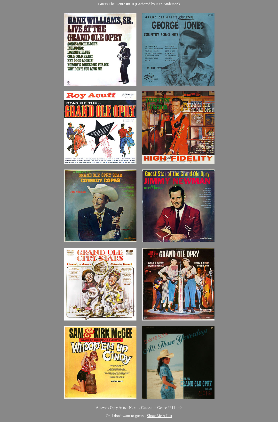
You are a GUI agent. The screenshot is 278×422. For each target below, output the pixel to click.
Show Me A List (159, 416)
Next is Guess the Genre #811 (152, 407)
